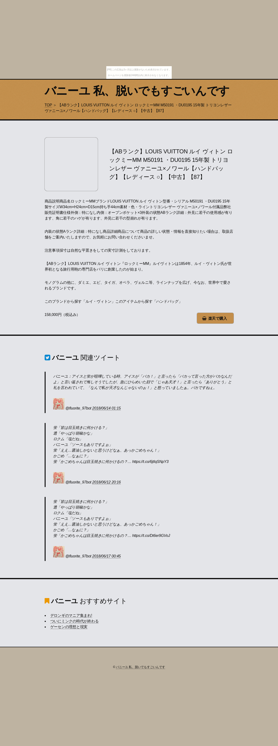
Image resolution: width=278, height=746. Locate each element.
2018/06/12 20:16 (106, 482)
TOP (48, 105)
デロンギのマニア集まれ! (71, 615)
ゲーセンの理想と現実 (69, 627)
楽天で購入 (217, 318)
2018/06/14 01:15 (106, 408)
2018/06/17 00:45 (106, 556)
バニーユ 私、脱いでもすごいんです (137, 91)
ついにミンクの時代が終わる (74, 621)
